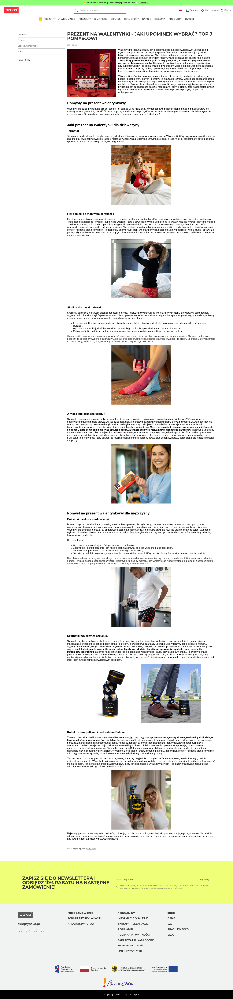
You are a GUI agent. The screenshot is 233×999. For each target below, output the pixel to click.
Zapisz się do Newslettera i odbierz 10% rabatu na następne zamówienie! (65, 882)
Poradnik (22, 34)
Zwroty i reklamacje (133, 923)
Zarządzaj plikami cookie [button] (136, 940)
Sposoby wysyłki (130, 951)
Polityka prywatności (134, 934)
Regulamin (125, 929)
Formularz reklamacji (84, 918)
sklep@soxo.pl (29, 924)
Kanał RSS (24, 60)
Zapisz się (204, 879)
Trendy (21, 51)
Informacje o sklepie (133, 918)
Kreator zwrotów (81, 923)
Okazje (21, 40)
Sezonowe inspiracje (28, 46)
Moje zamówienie (80, 913)
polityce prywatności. (172, 888)
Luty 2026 (91, 849)
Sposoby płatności (131, 945)
